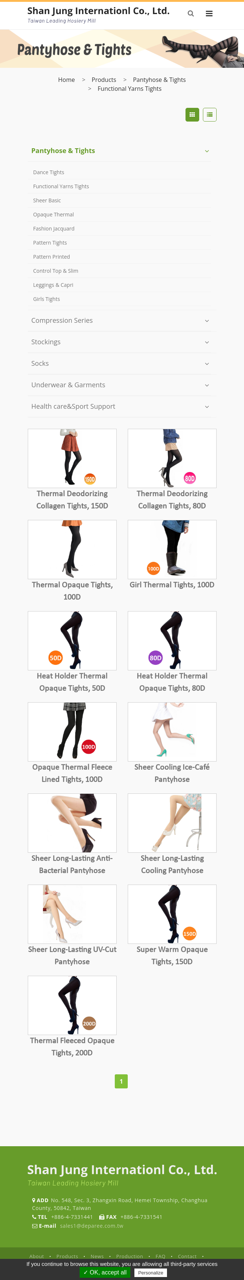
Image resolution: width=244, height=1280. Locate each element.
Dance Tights (48, 172)
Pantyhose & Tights (159, 80)
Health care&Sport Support (73, 406)
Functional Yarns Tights (129, 88)
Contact (187, 1256)
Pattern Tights (50, 242)
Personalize (150, 1273)
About (37, 1256)
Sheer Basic (47, 200)
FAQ (161, 1256)
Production (129, 1256)
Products (104, 80)
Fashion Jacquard (54, 228)
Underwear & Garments (68, 384)
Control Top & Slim (55, 270)
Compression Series (62, 320)
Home (66, 80)
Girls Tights (46, 298)
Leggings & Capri (53, 284)
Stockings (46, 341)
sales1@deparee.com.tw (91, 1225)
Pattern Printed (51, 256)
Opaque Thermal (53, 214)
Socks (40, 363)
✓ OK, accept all (105, 1272)
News (97, 1256)
